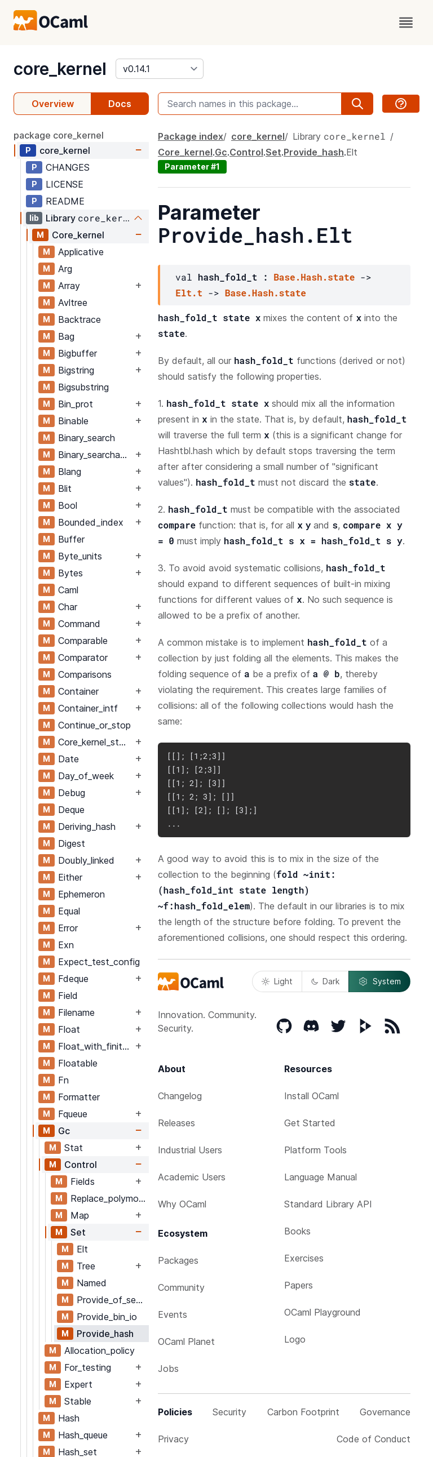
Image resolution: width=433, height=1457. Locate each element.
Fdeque (73, 978)
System (379, 981)
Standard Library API (328, 1204)
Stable (77, 1401)
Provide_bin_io (107, 1316)
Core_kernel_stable (95, 742)
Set (78, 1232)
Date (68, 759)
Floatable (78, 1063)
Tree (86, 1266)
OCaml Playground (322, 1312)
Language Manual (320, 1177)
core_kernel (60, 69)
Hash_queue (83, 1435)
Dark (325, 981)
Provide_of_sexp (111, 1299)
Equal (69, 911)
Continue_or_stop (94, 725)
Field (68, 995)
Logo (295, 1339)
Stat (73, 1147)
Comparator (83, 657)
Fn (63, 1080)
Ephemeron (81, 894)
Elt (82, 1249)
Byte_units (80, 556)
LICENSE (64, 184)
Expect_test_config (99, 961)
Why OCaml (182, 1204)
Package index (190, 136)
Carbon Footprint (303, 1412)
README (65, 201)
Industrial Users (190, 1150)
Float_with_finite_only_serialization (95, 1046)
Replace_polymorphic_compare (109, 1198)
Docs (119, 103)
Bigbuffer (77, 353)
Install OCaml (311, 1095)
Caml (68, 590)
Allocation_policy (99, 1350)
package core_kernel (59, 135)
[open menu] (406, 23)
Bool (67, 505)
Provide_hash (105, 1333)
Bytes (70, 573)
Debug (71, 792)
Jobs (168, 1368)
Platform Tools (315, 1150)
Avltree (72, 302)
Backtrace (79, 319)
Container (78, 691)
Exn (66, 944)
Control (80, 1164)
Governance (385, 1412)
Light (277, 981)
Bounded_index (90, 522)
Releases (176, 1123)
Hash (68, 1418)
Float (69, 1029)
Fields (82, 1181)
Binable (73, 421)
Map (79, 1215)
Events (172, 1314)
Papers (298, 1285)
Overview (53, 103)
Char (67, 606)
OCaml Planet (186, 1341)
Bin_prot (75, 404)
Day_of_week (86, 775)
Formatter (79, 1097)
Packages (178, 1260)
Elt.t (188, 293)
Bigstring (76, 370)
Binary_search (86, 437)
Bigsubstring (83, 387)
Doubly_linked (86, 860)
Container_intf (88, 708)
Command (79, 623)
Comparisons (85, 674)
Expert (78, 1384)
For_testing (87, 1367)
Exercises (304, 1258)
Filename (76, 1012)
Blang (69, 471)
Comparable (83, 640)
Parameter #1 (192, 166)
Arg (65, 268)
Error (68, 928)
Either (70, 877)
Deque (71, 809)
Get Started (309, 1123)
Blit (65, 488)
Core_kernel (78, 235)
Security (229, 1412)
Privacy (173, 1439)
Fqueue (72, 1114)
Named (92, 1283)
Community (181, 1287)
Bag (66, 336)
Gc (64, 1130)
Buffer (71, 539)
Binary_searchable (95, 454)
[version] (160, 69)
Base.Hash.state (314, 277)
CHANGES (68, 167)
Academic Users (192, 1177)
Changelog (180, 1095)
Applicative (81, 251)
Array (69, 285)
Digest (71, 843)
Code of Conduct (373, 1439)
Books (297, 1231)
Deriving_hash (87, 826)
